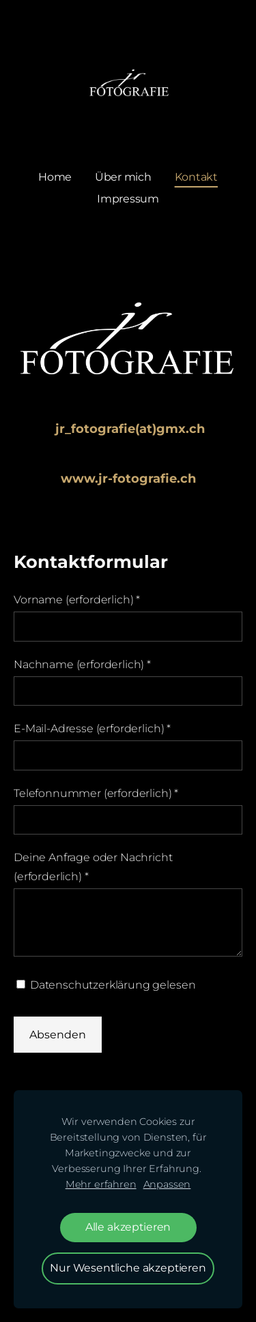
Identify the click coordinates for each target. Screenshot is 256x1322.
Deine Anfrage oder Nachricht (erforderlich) (93, 866)
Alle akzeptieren (128, 1226)
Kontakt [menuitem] (196, 176)
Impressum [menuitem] (128, 198)
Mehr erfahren (101, 1184)
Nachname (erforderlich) (82, 664)
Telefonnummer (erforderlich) (96, 793)
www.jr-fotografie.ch (128, 478)
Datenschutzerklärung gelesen (105, 984)
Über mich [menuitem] (123, 176)
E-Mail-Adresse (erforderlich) (92, 728)
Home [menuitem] (55, 176)
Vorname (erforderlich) (77, 599)
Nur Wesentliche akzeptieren (128, 1267)
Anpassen (167, 1184)
